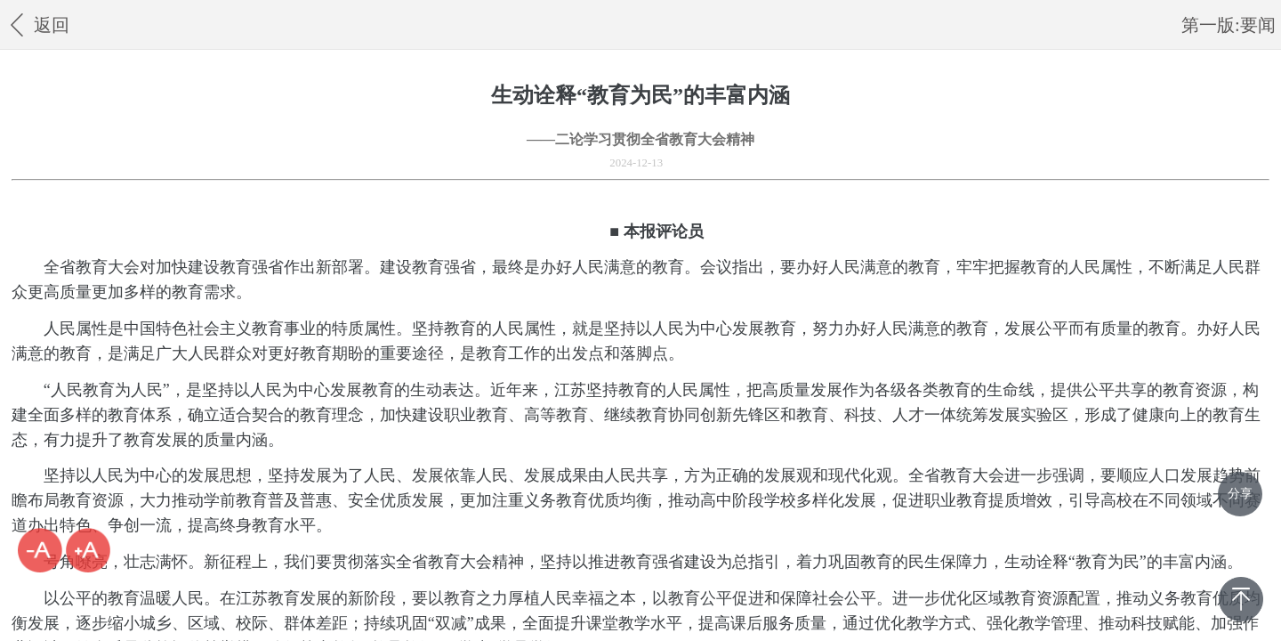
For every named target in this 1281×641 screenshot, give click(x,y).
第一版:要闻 (1228, 25)
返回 (36, 24)
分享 (1240, 493)
